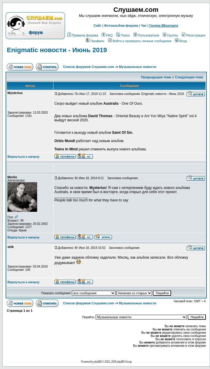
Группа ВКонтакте (164, 25)
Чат (143, 25)
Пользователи (146, 35)
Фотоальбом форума (121, 25)
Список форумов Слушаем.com (88, 67)
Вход (181, 41)
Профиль (95, 41)
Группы (170, 35)
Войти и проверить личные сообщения (139, 41)
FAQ (107, 35)
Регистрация (193, 35)
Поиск (123, 35)
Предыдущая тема (156, 77)
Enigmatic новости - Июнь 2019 (57, 50)
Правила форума (82, 35)
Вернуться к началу (23, 156)
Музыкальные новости (137, 67)
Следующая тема (189, 77)
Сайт (97, 25)
